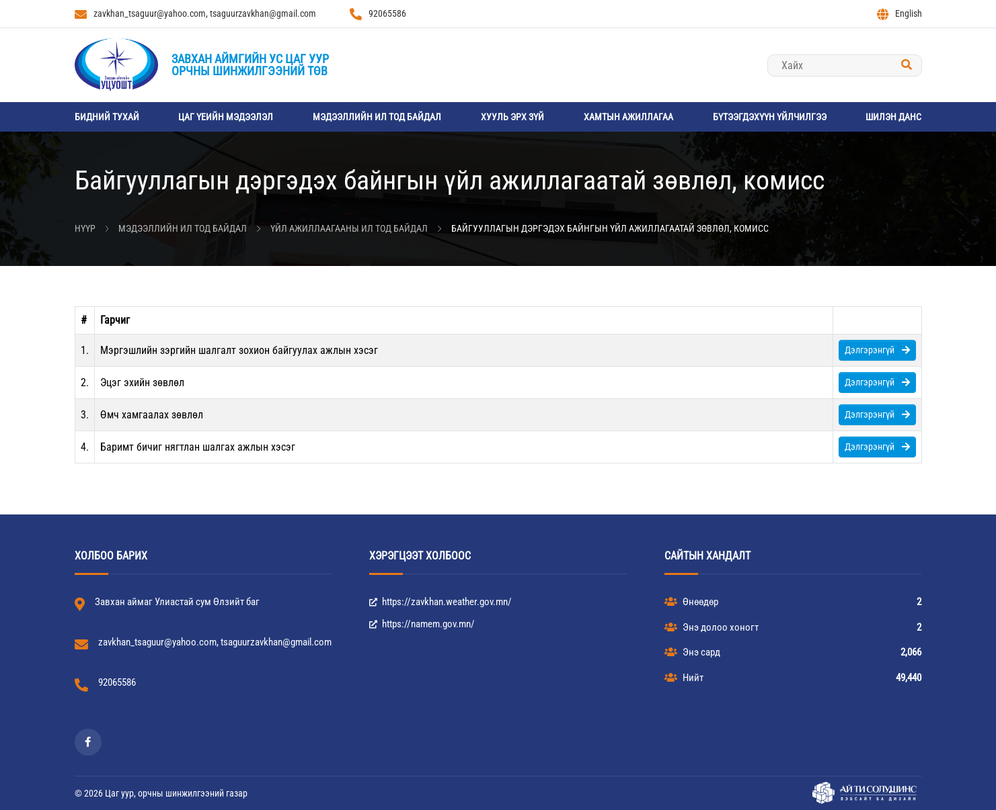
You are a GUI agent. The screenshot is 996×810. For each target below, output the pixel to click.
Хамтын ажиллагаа (628, 116)
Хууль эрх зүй (512, 116)
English (899, 14)
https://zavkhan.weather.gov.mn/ (440, 602)
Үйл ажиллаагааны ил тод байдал (349, 228)
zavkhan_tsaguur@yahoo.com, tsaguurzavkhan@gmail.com (195, 14)
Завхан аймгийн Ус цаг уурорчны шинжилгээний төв (250, 65)
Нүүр (85, 228)
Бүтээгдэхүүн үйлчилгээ (770, 116)
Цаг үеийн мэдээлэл (225, 116)
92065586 (378, 14)
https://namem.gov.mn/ (422, 624)
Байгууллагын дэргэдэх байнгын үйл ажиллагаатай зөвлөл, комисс (610, 228)
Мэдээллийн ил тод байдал (377, 116)
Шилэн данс (893, 116)
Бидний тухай (107, 116)
